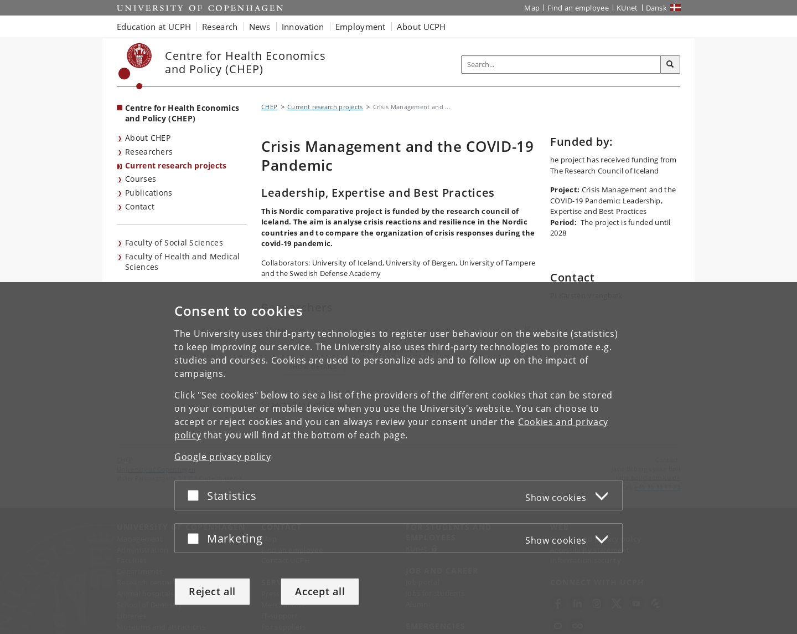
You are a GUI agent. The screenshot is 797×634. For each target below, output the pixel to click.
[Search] (670, 64)
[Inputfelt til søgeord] (561, 64)
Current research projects (176, 165)
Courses (140, 178)
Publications (149, 192)
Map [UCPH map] (532, 8)
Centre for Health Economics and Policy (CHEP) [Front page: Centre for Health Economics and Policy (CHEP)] (182, 113)
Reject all (212, 591)
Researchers (149, 151)
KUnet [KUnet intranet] (627, 8)
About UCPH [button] (421, 26)
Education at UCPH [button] (154, 26)
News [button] (260, 26)
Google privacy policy (222, 457)
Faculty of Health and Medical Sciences (182, 261)
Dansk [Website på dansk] (656, 8)
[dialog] (398, 458)
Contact (139, 206)
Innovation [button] (303, 26)
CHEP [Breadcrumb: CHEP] (269, 107)
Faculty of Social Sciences (174, 242)
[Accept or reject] (196, 495)
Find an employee (578, 8)
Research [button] (219, 26)
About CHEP (147, 137)
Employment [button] (360, 26)
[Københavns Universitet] (135, 66)
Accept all (320, 591)
